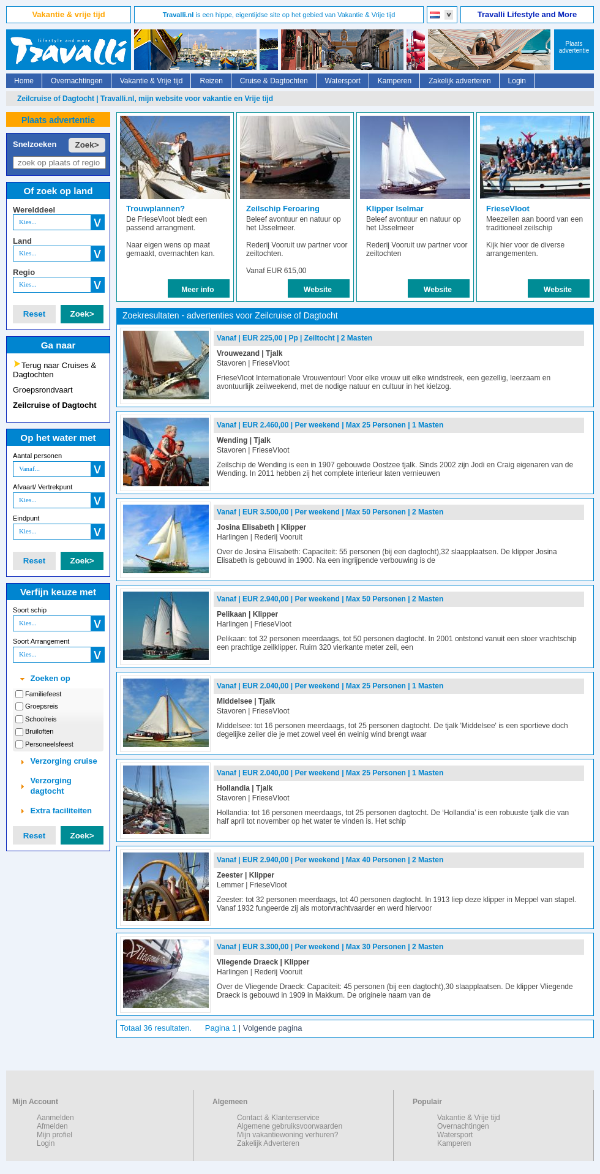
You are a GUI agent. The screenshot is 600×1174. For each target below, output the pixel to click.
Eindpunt (26, 518)
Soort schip (30, 610)
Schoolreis (40, 719)
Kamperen (394, 81)
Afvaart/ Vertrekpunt (42, 487)
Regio (24, 272)
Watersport (343, 81)
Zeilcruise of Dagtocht (55, 405)
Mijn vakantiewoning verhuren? (287, 1135)
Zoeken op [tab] (43, 678)
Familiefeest (43, 694)
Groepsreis (41, 706)
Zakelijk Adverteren (268, 1143)
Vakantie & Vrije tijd (151, 81)
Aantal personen (37, 455)
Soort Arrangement (41, 641)
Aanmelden (55, 1117)
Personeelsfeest (49, 744)
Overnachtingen (77, 81)
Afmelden (52, 1126)
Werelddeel (34, 209)
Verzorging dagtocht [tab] (44, 786)
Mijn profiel (54, 1135)
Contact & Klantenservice (278, 1117)
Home (24, 81)
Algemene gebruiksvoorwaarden (289, 1126)
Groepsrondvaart (43, 389)
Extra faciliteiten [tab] (54, 811)
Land (22, 241)
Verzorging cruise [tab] (57, 761)
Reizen (211, 81)
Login (517, 81)
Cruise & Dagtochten (274, 81)
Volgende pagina (272, 1028)
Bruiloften (39, 731)
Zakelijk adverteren (459, 81)
